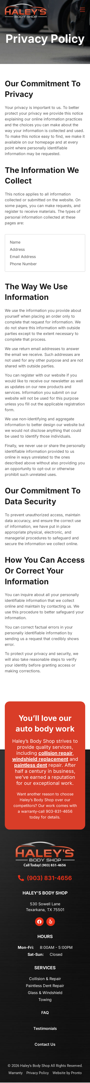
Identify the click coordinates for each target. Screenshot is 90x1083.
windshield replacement (40, 759)
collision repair (55, 753)
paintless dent (30, 765)
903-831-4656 (59, 811)
